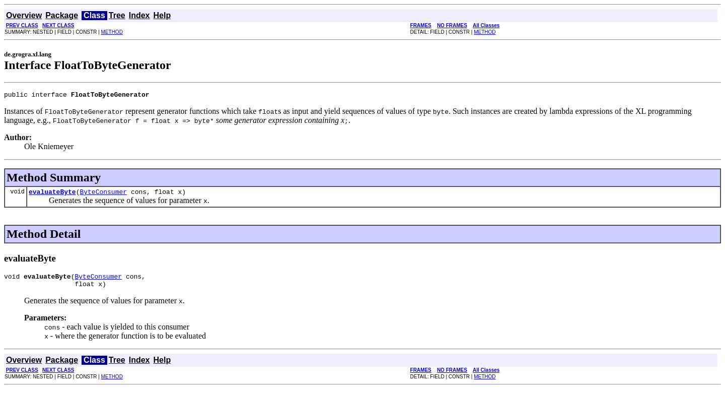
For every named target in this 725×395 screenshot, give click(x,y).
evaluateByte (52, 194)
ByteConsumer (103, 194)
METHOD (112, 32)
